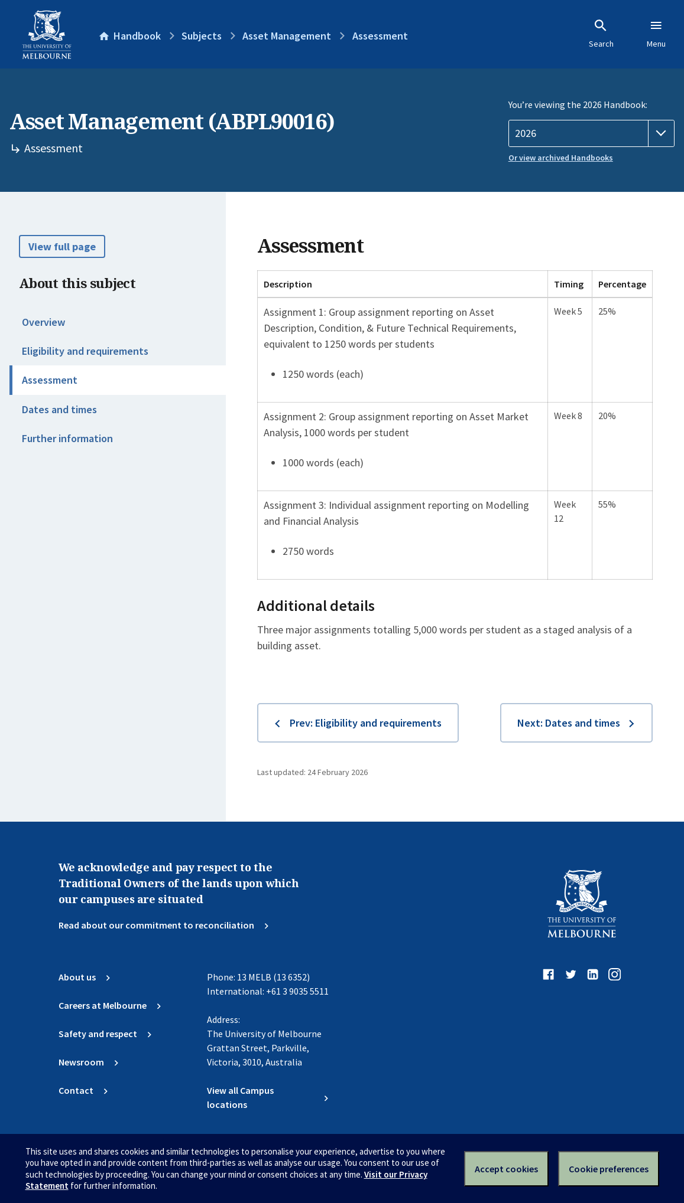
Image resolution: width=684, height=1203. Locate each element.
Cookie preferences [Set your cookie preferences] (609, 1169)
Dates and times (59, 409)
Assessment (49, 380)
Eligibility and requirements (85, 351)
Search (601, 33)
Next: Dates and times (568, 723)
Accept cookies (506, 1169)
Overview (43, 322)
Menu (656, 33)
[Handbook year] (591, 133)
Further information (67, 438)
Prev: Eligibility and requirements (366, 723)
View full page (62, 246)
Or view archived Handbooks (560, 157)
